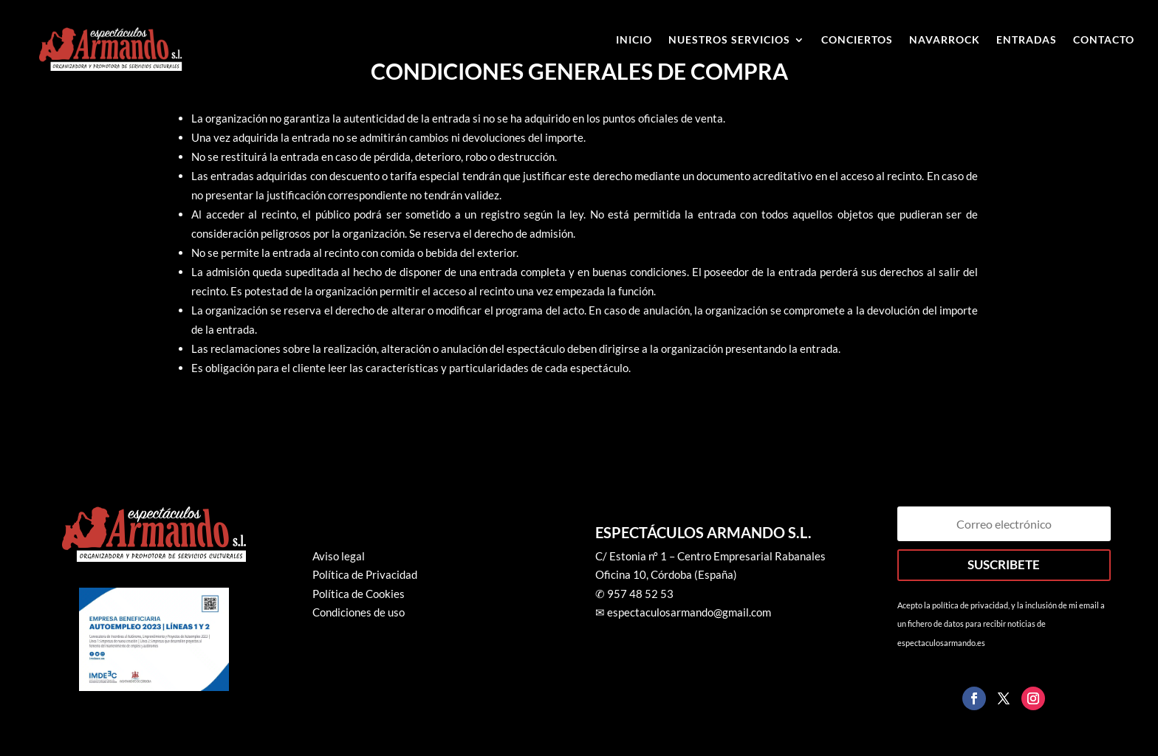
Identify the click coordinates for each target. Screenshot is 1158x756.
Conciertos (857, 40)
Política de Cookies (358, 593)
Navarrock (944, 40)
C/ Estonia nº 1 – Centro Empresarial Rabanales (710, 556)
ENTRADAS (1026, 40)
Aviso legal (338, 556)
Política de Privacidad (364, 574)
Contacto (1103, 40)
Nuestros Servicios (729, 40)
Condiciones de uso (358, 612)
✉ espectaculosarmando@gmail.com (683, 612)
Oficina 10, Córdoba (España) (666, 574)
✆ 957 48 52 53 (634, 593)
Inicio (634, 40)
